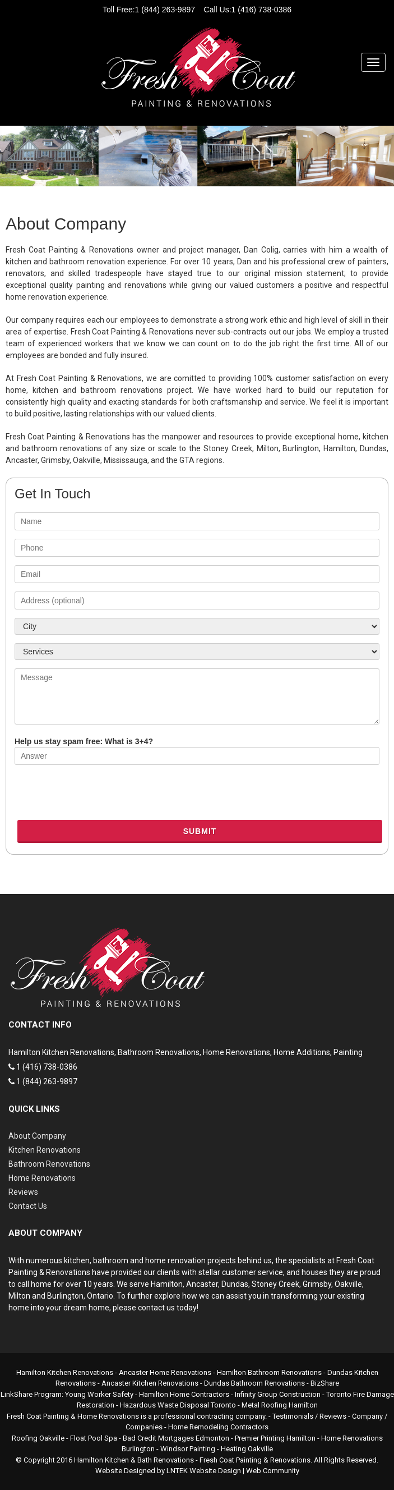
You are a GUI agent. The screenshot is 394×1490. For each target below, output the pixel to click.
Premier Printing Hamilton (275, 1438)
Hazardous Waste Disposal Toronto (178, 1405)
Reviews (23, 1192)
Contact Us (27, 1206)
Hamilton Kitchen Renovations (64, 1372)
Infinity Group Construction (278, 1394)
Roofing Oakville (38, 1438)
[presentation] (100, 795)
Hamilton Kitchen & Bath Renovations (134, 1460)
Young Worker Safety (99, 1394)
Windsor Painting (187, 1449)
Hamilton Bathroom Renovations (269, 1372)
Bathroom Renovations (49, 1163)
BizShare (324, 1383)
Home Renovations (42, 1177)
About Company (37, 1135)
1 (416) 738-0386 (261, 9)
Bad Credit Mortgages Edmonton (176, 1438)
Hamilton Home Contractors (184, 1394)
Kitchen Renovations (44, 1149)
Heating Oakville (247, 1449)
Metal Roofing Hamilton (280, 1405)
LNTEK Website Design (203, 1470)
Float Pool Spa (93, 1438)
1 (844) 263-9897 (165, 9)
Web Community (272, 1470)
